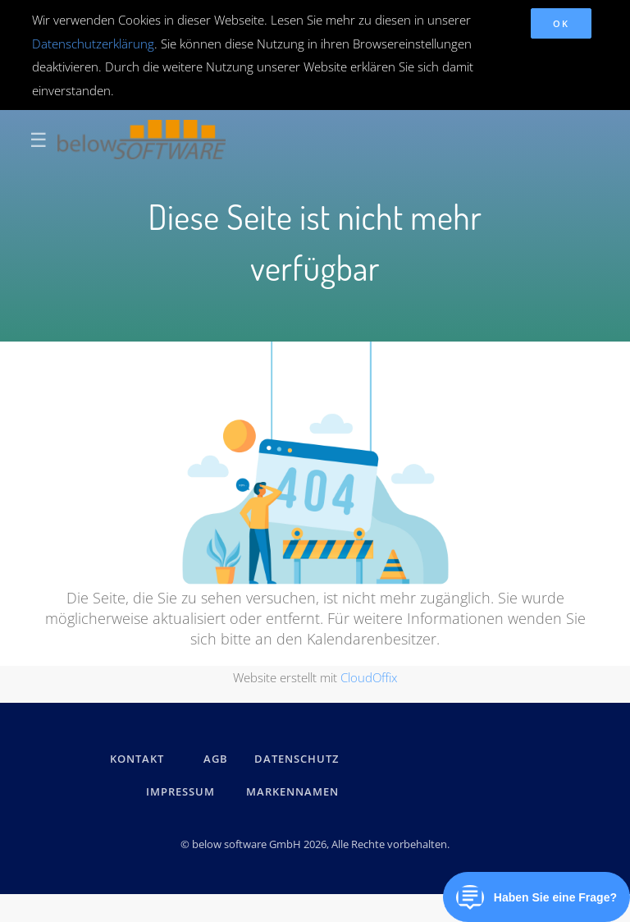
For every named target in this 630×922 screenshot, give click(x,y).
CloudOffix (368, 677)
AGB (215, 758)
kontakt (137, 758)
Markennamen (292, 791)
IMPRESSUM (183, 791)
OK (560, 23)
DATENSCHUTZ (296, 758)
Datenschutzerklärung (93, 43)
